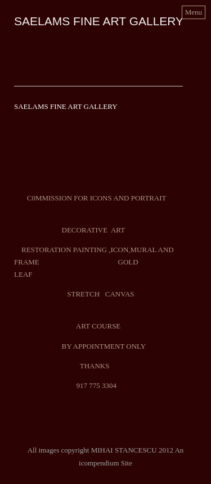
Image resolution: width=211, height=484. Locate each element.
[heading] (98, 23)
